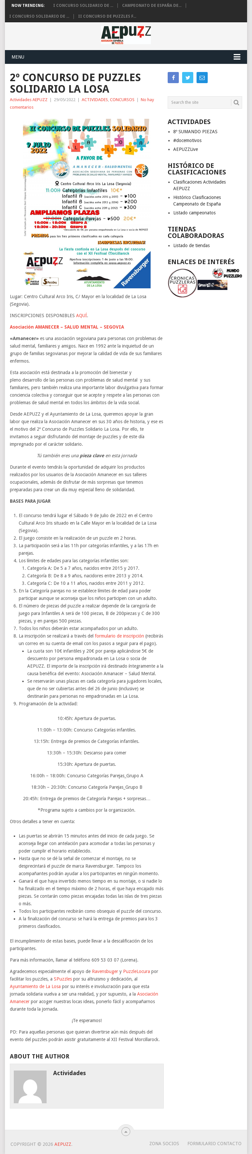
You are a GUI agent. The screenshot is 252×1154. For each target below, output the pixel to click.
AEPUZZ (62, 1144)
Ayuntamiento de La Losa (35, 986)
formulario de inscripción (119, 636)
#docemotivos (187, 140)
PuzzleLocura (136, 971)
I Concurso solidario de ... (83, 5)
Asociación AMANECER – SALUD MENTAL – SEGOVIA (67, 327)
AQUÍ (81, 315)
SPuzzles (63, 979)
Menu (17, 57)
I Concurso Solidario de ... (39, 16)
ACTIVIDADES (95, 99)
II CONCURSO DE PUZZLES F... (107, 16)
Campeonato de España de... (151, 5)
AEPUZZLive (185, 149)
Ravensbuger (105, 971)
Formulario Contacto (214, 1143)
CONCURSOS (122, 99)
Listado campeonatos (194, 212)
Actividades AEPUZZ (29, 99)
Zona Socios (164, 1143)
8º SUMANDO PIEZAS (195, 131)
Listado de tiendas (191, 245)
